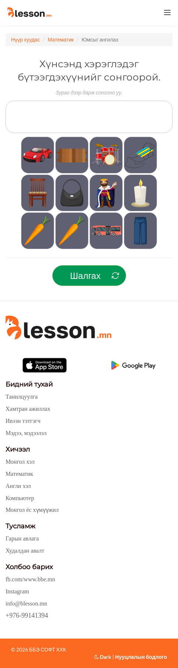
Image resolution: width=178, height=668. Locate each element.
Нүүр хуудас (25, 39)
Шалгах (85, 275)
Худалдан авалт (25, 550)
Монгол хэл (20, 462)
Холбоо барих (29, 567)
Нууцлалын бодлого (141, 657)
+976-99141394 (27, 615)
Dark (102, 657)
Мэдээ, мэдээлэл (26, 433)
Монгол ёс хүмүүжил (32, 510)
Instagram (17, 591)
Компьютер (20, 498)
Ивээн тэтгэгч (23, 421)
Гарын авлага (22, 538)
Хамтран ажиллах (28, 409)
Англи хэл (18, 486)
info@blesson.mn (26, 603)
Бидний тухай (29, 384)
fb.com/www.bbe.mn (30, 579)
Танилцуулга (22, 397)
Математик (61, 39)
